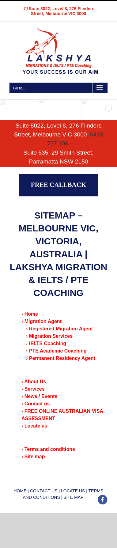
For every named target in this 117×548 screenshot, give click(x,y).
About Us (35, 381)
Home (31, 314)
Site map (35, 456)
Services (35, 389)
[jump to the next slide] (106, 109)
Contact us (37, 403)
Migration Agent (43, 321)
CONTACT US (44, 490)
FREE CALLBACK (58, 184)
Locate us (36, 425)
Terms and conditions (50, 449)
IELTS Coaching (47, 343)
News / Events (41, 396)
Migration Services (51, 336)
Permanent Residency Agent (62, 358)
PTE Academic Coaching (58, 350)
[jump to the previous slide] (10, 109)
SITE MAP (72, 497)
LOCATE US (73, 490)
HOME (19, 490)
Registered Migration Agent (61, 328)
